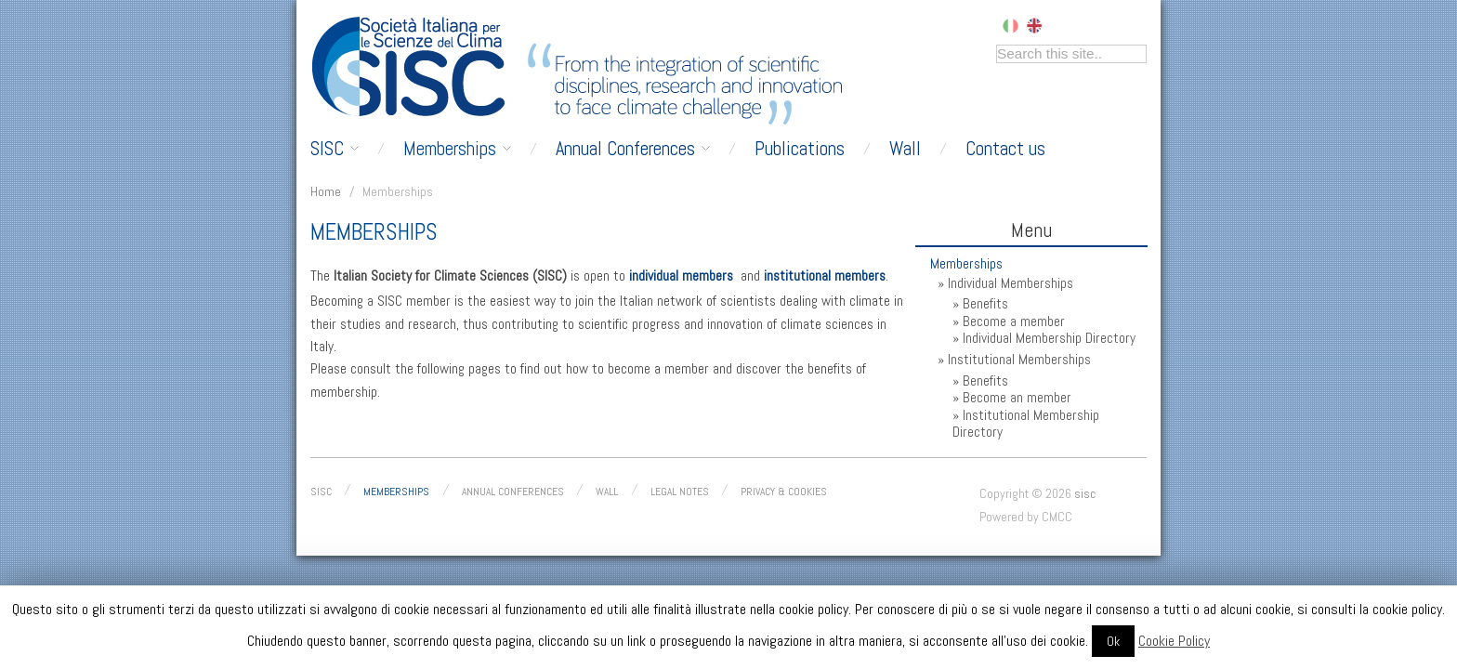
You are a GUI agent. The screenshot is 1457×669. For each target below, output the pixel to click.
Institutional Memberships (1019, 359)
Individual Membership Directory (1049, 338)
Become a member (1014, 321)
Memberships (457, 148)
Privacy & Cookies (784, 491)
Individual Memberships (1010, 283)
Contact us (1005, 148)
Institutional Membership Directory (1025, 423)
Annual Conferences (633, 148)
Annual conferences (513, 491)
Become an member (1017, 397)
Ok (1113, 641)
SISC (334, 148)
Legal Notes (679, 491)
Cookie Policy (1174, 640)
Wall (905, 148)
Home (325, 191)
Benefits (985, 304)
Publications (800, 148)
